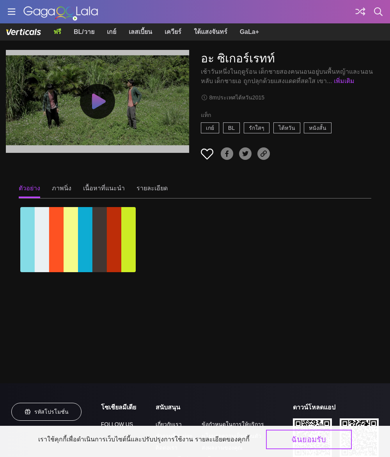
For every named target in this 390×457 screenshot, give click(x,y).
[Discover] (360, 12)
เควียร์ (173, 31)
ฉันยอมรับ (308, 439)
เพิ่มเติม (344, 81)
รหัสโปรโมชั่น (46, 412)
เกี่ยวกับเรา (169, 424)
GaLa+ (249, 31)
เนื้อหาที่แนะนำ (104, 188)
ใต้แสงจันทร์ (210, 31)
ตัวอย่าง (29, 188)
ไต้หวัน (286, 128)
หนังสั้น (317, 128)
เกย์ (111, 31)
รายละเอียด (152, 188)
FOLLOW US (117, 424)
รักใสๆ (256, 128)
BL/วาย (84, 31)
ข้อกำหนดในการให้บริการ (233, 424)
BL (231, 128)
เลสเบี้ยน (140, 31)
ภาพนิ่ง (61, 188)
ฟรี (57, 31)
